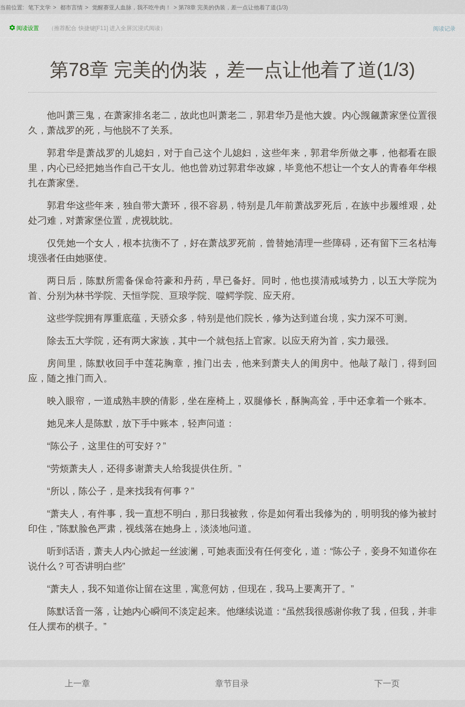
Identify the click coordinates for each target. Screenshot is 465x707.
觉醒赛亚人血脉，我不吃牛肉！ (131, 7)
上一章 (77, 683)
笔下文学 (39, 7)
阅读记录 (444, 28)
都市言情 (71, 7)
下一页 (387, 683)
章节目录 (232, 683)
